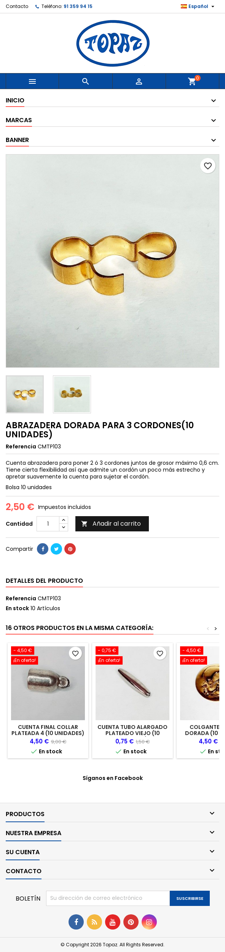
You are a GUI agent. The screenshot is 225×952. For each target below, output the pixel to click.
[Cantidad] (48, 523)
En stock (17, 608)
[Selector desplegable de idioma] (198, 6)
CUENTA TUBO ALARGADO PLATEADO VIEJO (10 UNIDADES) (132, 733)
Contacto (17, 6)
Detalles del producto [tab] (44, 580)
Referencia (21, 446)
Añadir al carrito (111, 523)
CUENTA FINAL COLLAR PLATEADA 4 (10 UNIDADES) (48, 730)
